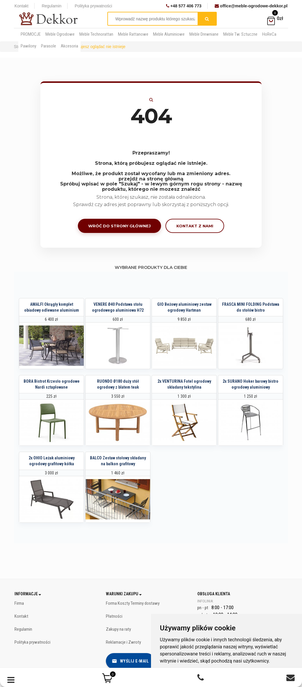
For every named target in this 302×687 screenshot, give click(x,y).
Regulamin (51, 6)
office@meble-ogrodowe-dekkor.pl (251, 6)
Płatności (114, 616)
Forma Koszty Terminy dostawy (133, 603)
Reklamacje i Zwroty (123, 642)
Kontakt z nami (194, 225)
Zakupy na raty (118, 629)
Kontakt (21, 6)
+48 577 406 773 (183, 6)
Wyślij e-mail (130, 661)
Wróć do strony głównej (119, 225)
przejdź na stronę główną (151, 179)
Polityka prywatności (93, 6)
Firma (19, 603)
